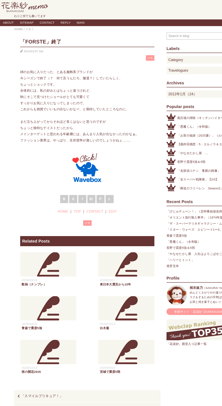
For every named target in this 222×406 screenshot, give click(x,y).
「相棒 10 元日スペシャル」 (129, 364)
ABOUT (8, 22)
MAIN (81, 22)
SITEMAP (27, 22)
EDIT (113, 211)
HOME (63, 211)
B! (91, 199)
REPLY (66, 22)
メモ (150, 57)
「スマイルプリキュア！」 (42, 352)
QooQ (130, 398)
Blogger (106, 398)
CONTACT (47, 22)
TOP (77, 211)
